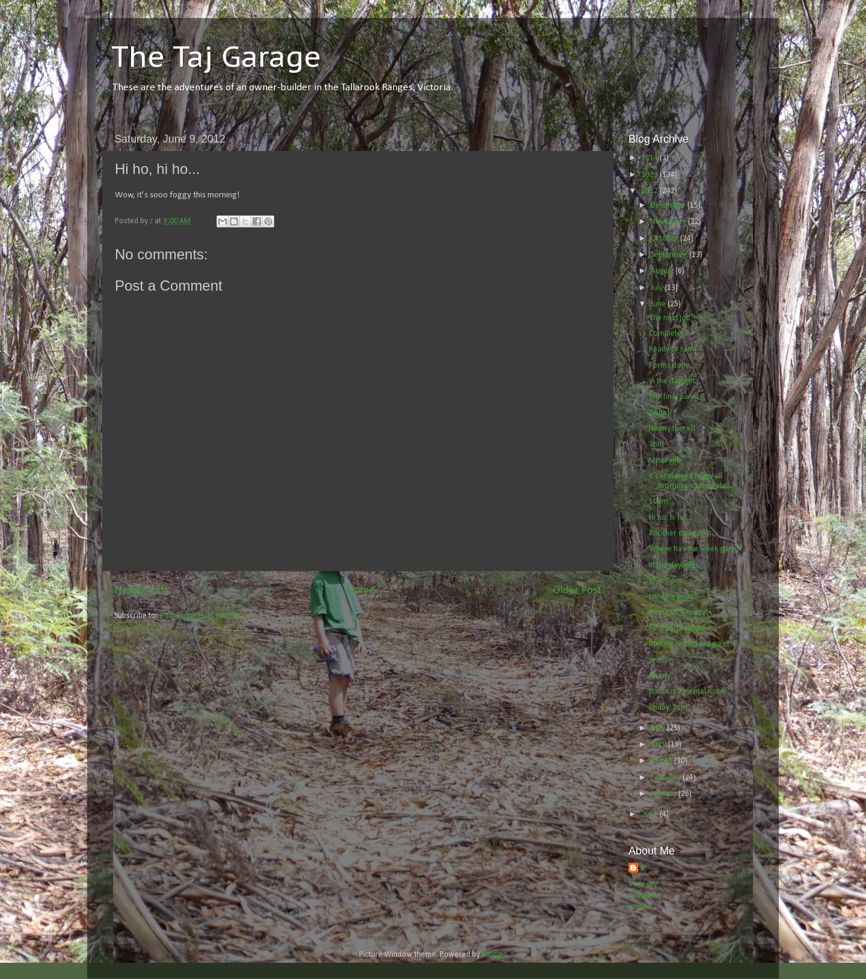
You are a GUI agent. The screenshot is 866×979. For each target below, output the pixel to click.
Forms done (669, 365)
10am (658, 501)
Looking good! (672, 597)
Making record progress (689, 644)
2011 (650, 814)
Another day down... (683, 533)
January (664, 794)
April (659, 745)
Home (361, 590)
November (669, 222)
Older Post (577, 590)
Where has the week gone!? (696, 549)
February (667, 778)
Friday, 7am (668, 708)
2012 (650, 191)
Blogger (494, 955)
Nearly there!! (672, 429)
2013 (650, 175)
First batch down (677, 628)
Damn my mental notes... (690, 692)
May (659, 728)
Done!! (660, 413)
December (669, 205)
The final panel (673, 397)
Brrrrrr (660, 660)
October (665, 238)
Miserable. (666, 461)
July (658, 288)
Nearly (660, 676)
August (663, 271)
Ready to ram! (672, 349)
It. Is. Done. (667, 581)
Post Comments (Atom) (199, 616)
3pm (656, 444)
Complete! (666, 334)
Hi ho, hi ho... (670, 518)
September (670, 255)
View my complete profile (644, 895)
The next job (669, 318)
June (659, 304)
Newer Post (141, 590)
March (662, 761)
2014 (650, 158)
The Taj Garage (216, 56)
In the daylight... (675, 381)
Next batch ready (677, 613)
